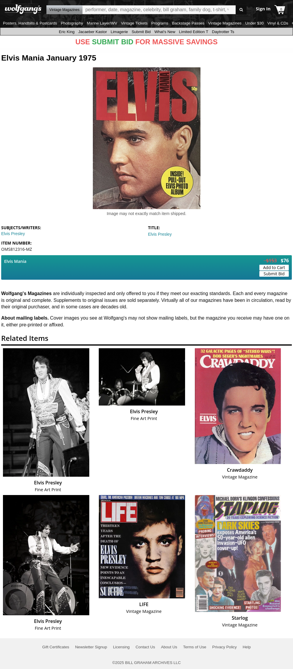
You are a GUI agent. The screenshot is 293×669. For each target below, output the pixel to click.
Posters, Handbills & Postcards (30, 23)
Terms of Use (194, 647)
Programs (160, 23)
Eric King (67, 32)
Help (247, 647)
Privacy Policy (224, 647)
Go (241, 9)
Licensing (121, 647)
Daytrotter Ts (223, 32)
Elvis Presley (13, 233)
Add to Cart (274, 267)
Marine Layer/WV (102, 23)
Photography (72, 23)
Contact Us (145, 647)
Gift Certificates (55, 647)
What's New (164, 32)
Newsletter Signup (91, 647)
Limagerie (119, 32)
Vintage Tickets (134, 23)
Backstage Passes (188, 23)
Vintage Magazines (225, 23)
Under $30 (254, 23)
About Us (169, 647)
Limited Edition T (193, 32)
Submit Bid (141, 32)
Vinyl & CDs (277, 23)
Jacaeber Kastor (92, 32)
